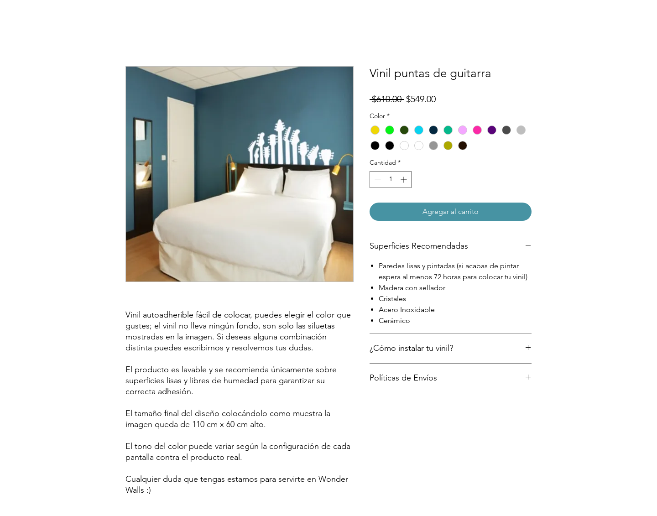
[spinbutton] (390, 180)
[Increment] (404, 180)
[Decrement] (376, 180)
